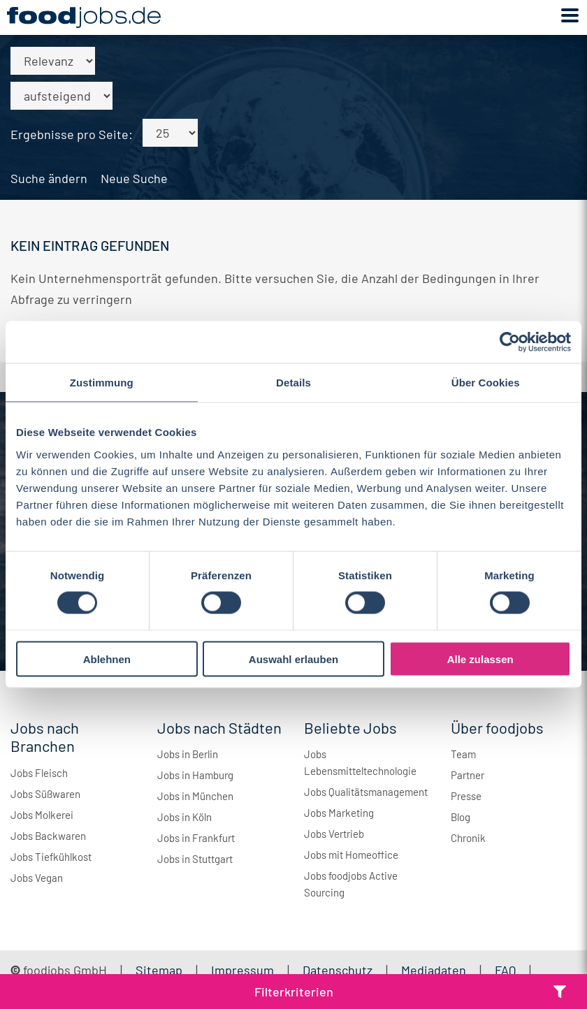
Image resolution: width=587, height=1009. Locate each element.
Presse (466, 796)
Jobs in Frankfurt (196, 838)
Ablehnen (107, 659)
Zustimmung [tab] (101, 383)
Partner (467, 775)
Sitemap (159, 970)
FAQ (505, 970)
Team (463, 754)
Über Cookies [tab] (485, 383)
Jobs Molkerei (41, 814)
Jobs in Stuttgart (195, 858)
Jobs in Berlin (187, 754)
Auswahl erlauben (293, 659)
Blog (460, 817)
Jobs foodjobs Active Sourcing (351, 884)
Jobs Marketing (339, 812)
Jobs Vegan (36, 877)
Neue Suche (134, 178)
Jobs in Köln (184, 817)
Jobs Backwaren (48, 835)
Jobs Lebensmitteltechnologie (360, 762)
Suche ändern (48, 178)
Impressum (242, 970)
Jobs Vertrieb (334, 833)
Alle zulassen (480, 659)
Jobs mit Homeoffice (351, 854)
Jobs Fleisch (39, 773)
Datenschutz (339, 970)
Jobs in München (195, 796)
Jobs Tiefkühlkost (51, 856)
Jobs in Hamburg (195, 775)
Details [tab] (293, 383)
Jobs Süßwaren (45, 793)
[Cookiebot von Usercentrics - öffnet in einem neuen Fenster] (510, 342)
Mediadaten (433, 970)
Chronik (468, 838)
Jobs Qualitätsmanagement (366, 791)
